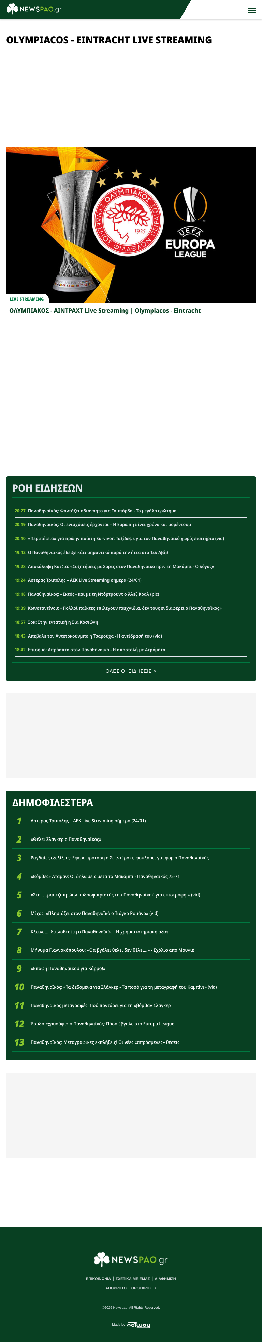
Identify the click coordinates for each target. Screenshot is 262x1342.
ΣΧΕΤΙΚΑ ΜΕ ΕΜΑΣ (133, 1279)
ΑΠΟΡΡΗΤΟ (116, 1288)
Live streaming (27, 299)
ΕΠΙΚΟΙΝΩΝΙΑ (98, 1279)
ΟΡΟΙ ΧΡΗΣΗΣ (144, 1288)
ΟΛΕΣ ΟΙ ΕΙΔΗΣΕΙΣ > (131, 671)
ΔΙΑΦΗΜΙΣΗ (165, 1279)
